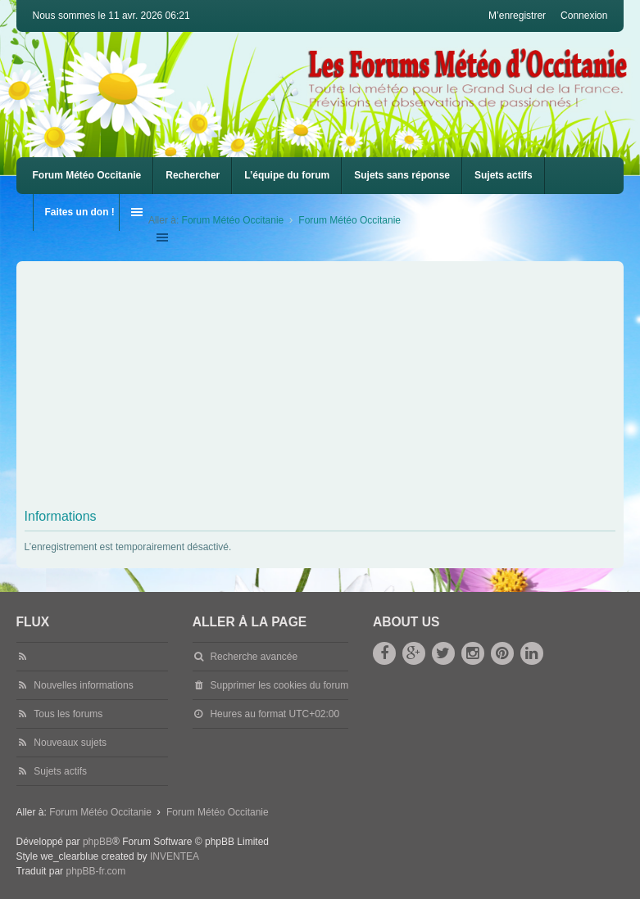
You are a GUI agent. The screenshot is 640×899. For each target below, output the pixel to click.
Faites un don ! (80, 212)
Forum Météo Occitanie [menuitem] (87, 175)
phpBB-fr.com (95, 871)
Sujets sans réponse (402, 175)
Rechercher (193, 175)
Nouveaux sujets (70, 742)
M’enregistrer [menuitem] (517, 15)
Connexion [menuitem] (584, 15)
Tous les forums (68, 714)
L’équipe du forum (286, 175)
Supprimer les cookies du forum (279, 685)
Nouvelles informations (83, 685)
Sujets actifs (503, 175)
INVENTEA (174, 856)
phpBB (97, 841)
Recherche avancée (253, 656)
